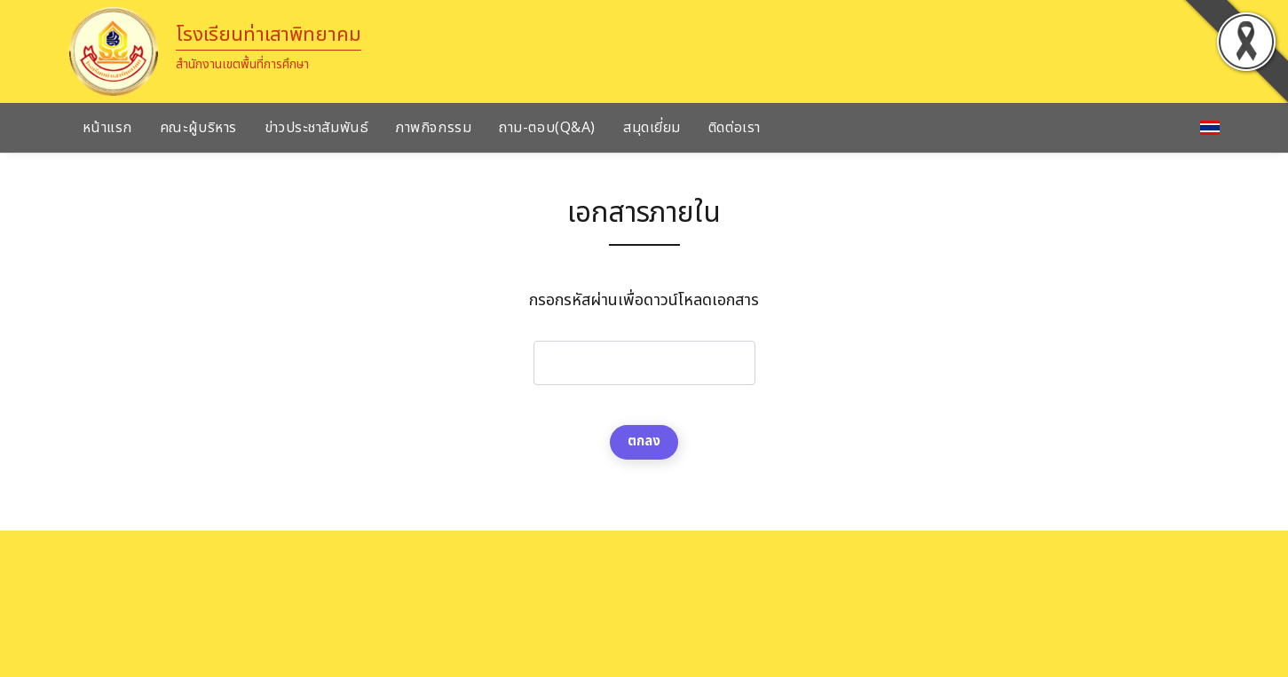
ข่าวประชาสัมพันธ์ (316, 127)
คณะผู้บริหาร (198, 127)
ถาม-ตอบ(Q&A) (547, 127)
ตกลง (644, 441)
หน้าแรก (107, 127)
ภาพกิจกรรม (433, 127)
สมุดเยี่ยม (652, 127)
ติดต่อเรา (734, 127)
